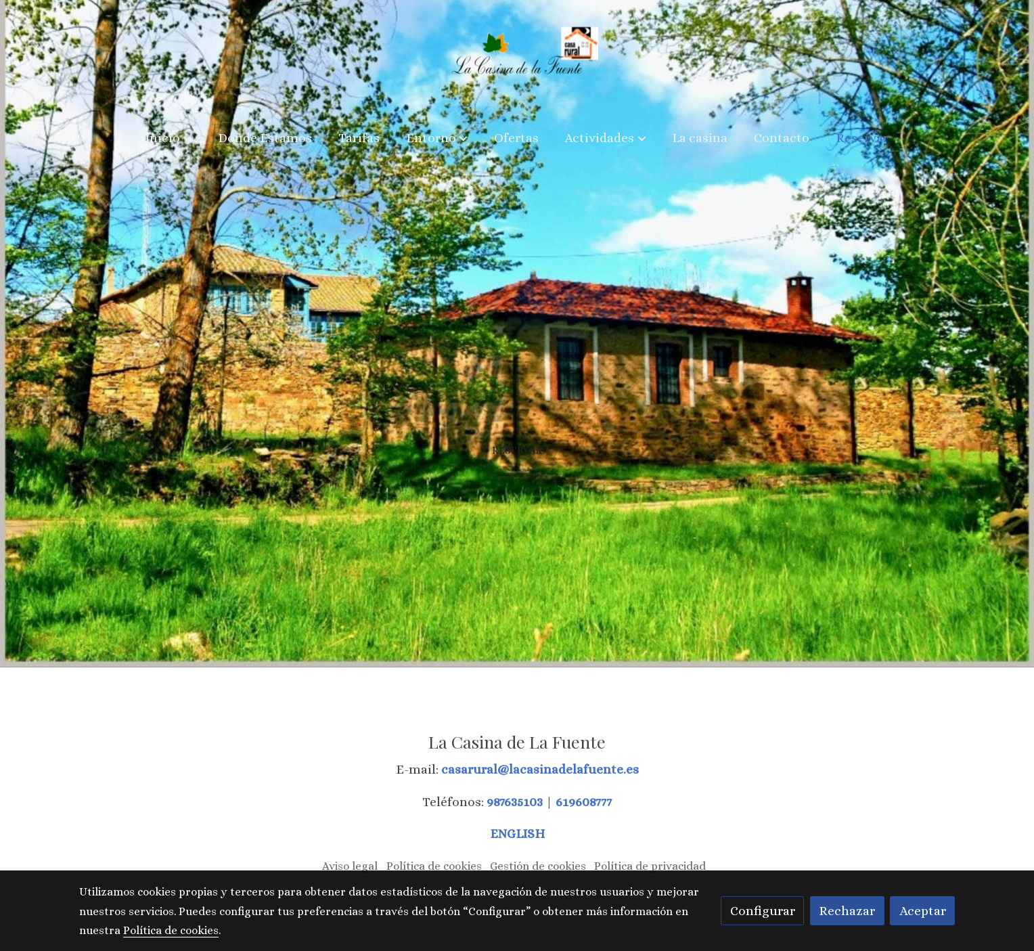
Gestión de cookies (538, 866)
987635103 (516, 802)
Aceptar (922, 911)
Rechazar (847, 911)
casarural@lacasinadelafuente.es (540, 769)
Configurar (762, 911)
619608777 (584, 802)
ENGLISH (517, 833)
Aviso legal (350, 866)
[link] (517, 58)
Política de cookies (434, 866)
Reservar (517, 456)
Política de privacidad (650, 866)
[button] (168, 138)
